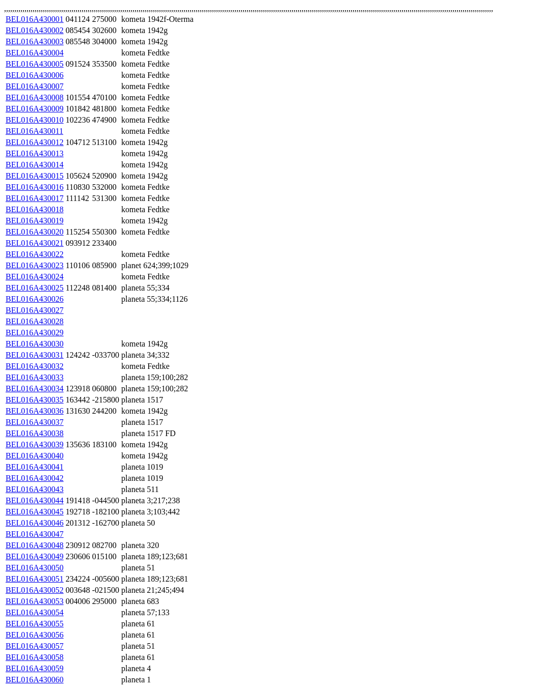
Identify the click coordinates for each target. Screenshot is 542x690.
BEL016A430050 (35, 567)
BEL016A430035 (35, 399)
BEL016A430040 (35, 455)
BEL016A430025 (35, 287)
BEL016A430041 (35, 467)
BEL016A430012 (35, 142)
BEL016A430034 (35, 388)
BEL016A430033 (35, 377)
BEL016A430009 (35, 108)
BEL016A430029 (35, 332)
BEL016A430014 (35, 164)
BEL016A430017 (35, 198)
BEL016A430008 (35, 97)
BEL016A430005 (35, 64)
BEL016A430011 (34, 131)
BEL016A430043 (35, 489)
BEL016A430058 (35, 657)
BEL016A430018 (35, 209)
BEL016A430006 (35, 75)
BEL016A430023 (35, 265)
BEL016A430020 (35, 231)
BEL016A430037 (35, 422)
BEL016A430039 (35, 444)
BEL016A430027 (35, 310)
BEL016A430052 (35, 590)
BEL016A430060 (35, 679)
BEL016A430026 (35, 299)
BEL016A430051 (35, 578)
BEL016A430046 (35, 523)
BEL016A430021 (35, 243)
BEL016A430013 (35, 153)
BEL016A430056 (35, 634)
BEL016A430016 (35, 187)
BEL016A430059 (35, 668)
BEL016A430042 (35, 478)
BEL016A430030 (35, 343)
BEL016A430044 (35, 500)
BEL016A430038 (35, 433)
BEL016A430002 (35, 30)
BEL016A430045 (35, 511)
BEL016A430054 (35, 612)
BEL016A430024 (35, 276)
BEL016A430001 (35, 19)
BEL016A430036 (35, 411)
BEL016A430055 (35, 623)
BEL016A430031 (35, 355)
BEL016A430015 (35, 175)
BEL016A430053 (35, 601)
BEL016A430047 (35, 534)
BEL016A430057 (35, 646)
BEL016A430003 (35, 41)
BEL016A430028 (35, 321)
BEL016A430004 (35, 52)
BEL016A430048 (35, 545)
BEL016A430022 (35, 254)
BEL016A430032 (35, 366)
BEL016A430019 (35, 220)
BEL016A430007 (35, 86)
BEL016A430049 (35, 556)
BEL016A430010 (35, 120)
